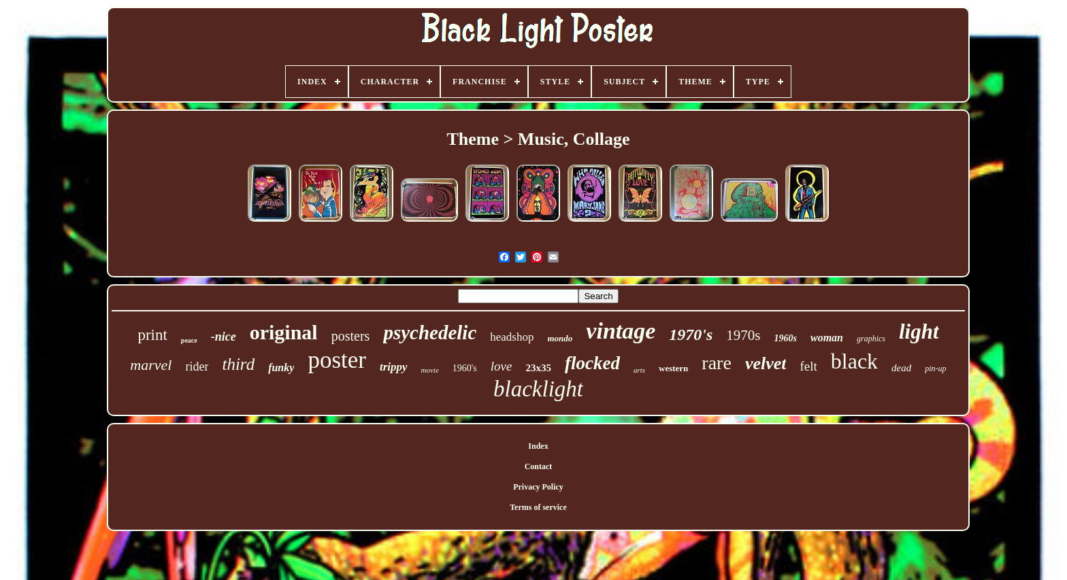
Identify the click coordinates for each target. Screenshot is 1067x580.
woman (826, 337)
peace (189, 340)
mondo (560, 338)
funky (281, 367)
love (501, 366)
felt (808, 366)
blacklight (538, 389)
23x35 (538, 367)
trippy (394, 366)
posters (350, 335)
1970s (743, 335)
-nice (223, 336)
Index (538, 446)
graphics (871, 338)
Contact (539, 466)
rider (196, 366)
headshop (512, 336)
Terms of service (538, 507)
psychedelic (429, 332)
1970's (690, 334)
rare (717, 362)
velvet (766, 363)
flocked (592, 363)
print (152, 334)
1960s (785, 338)
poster (337, 360)
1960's (465, 368)
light (919, 331)
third (238, 364)
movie (430, 370)
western (673, 368)
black (854, 361)
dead (901, 367)
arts (639, 370)
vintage (620, 330)
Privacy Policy (538, 487)
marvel (150, 364)
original (284, 332)
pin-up (935, 368)
